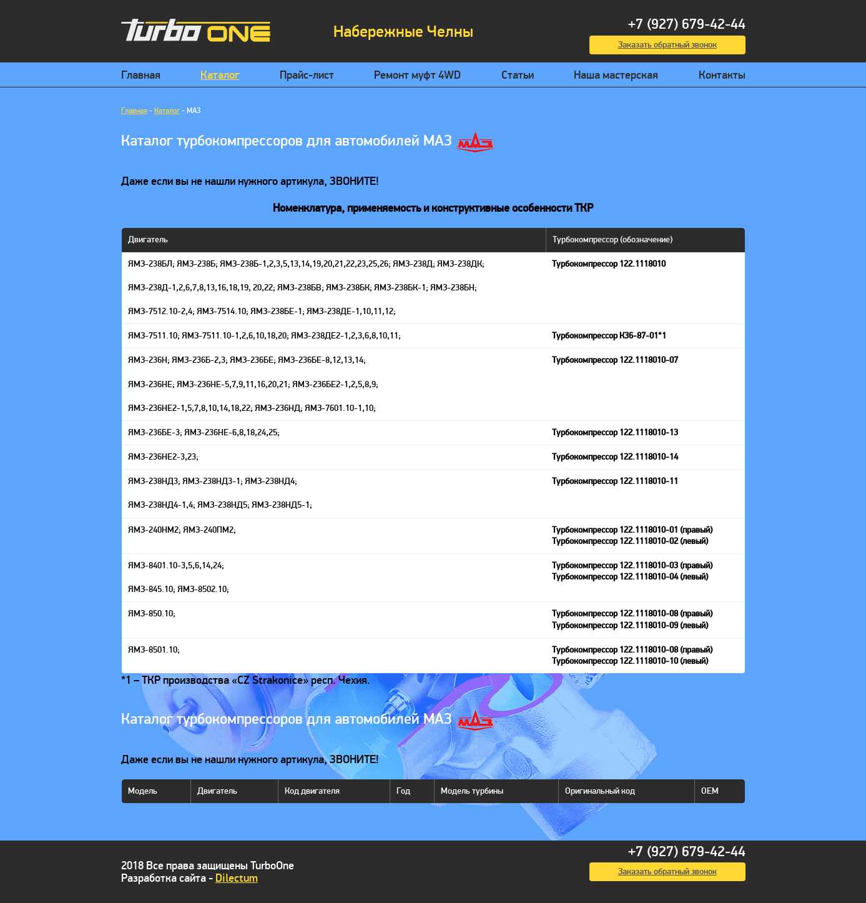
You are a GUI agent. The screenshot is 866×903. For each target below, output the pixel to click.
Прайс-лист (307, 75)
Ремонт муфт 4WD (417, 75)
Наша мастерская (616, 75)
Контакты (722, 75)
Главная (140, 75)
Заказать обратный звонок (667, 44)
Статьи (517, 75)
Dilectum (236, 878)
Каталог (219, 75)
